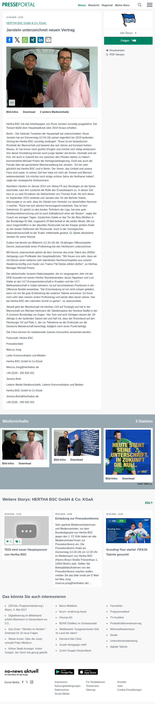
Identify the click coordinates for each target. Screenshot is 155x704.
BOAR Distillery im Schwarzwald (78, 623)
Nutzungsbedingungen (68, 685)
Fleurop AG (65, 617)
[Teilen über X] (17, 40)
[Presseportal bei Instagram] (30, 681)
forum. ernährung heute (72, 611)
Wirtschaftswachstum (122, 629)
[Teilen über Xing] (33, 40)
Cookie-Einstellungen (129, 689)
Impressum (61, 681)
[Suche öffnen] (140, 5)
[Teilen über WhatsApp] (25, 40)
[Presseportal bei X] (26, 682)
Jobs (120, 685)
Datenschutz (62, 689)
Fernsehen (116, 605)
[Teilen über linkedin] (40, 40)
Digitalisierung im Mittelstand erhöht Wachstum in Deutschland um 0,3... (26, 619)
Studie (113, 634)
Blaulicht (93, 5)
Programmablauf (119, 611)
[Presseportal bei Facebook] (22, 682)
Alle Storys (128, 33)
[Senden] (48, 40)
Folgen (128, 40)
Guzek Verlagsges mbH (73, 644)
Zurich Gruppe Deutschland (75, 650)
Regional (107, 5)
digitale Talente (118, 646)
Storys (82, 5)
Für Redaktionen (95, 681)
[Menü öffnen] (150, 5)
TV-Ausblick (117, 617)
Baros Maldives (68, 605)
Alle (149, 502)
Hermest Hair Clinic (70, 638)
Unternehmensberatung (123, 640)
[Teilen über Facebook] (9, 40)
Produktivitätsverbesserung (125, 623)
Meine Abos (122, 5)
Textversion (92, 685)
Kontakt (121, 681)
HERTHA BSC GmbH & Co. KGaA (26, 23)
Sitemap (90, 689)
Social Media (62, 693)
